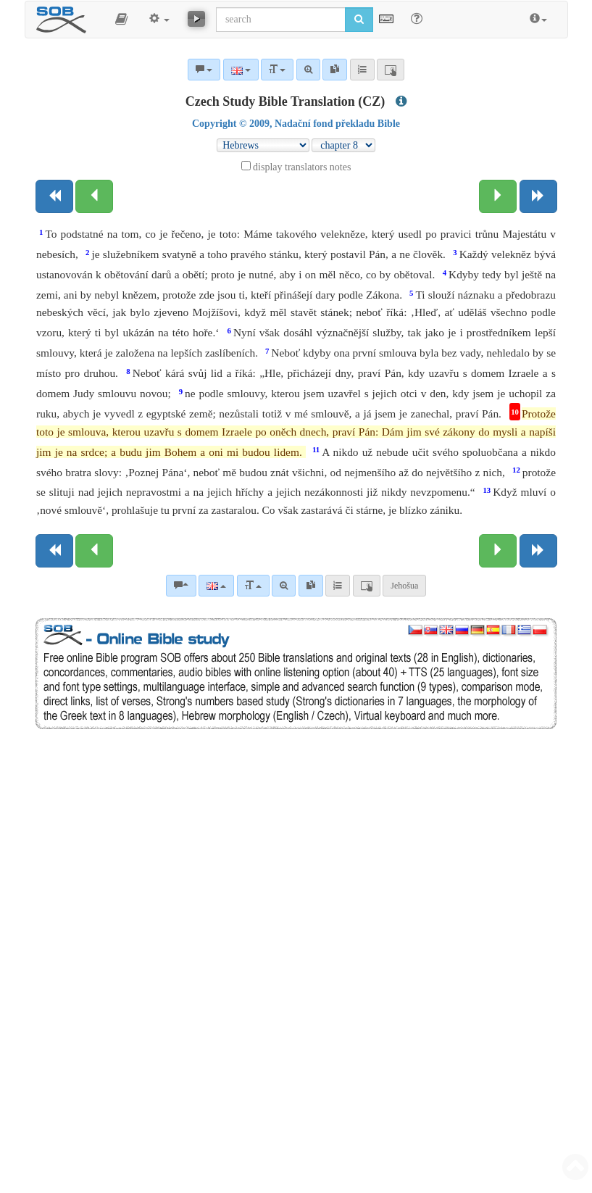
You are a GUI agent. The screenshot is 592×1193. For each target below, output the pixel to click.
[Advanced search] (284, 585)
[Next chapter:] (498, 196)
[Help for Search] (417, 19)
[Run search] (359, 19)
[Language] (216, 585)
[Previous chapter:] (94, 196)
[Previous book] (54, 196)
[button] (121, 19)
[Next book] (538, 196)
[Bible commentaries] (181, 585)
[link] (311, 585)
